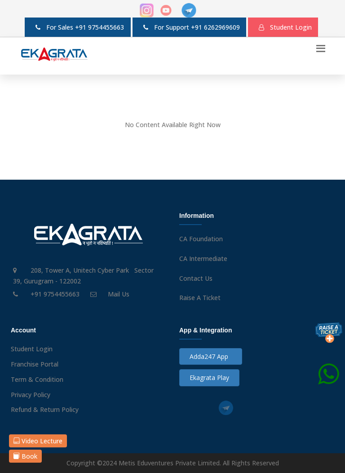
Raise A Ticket (200, 297)
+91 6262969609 (215, 27)
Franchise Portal (34, 364)
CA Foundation (201, 238)
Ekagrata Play (209, 377)
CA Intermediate (203, 258)
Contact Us (195, 278)
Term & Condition (37, 379)
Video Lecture (37, 441)
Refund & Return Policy (45, 409)
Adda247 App (211, 356)
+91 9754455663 (99, 27)
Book (25, 456)
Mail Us (118, 294)
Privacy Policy (30, 394)
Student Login (32, 349)
